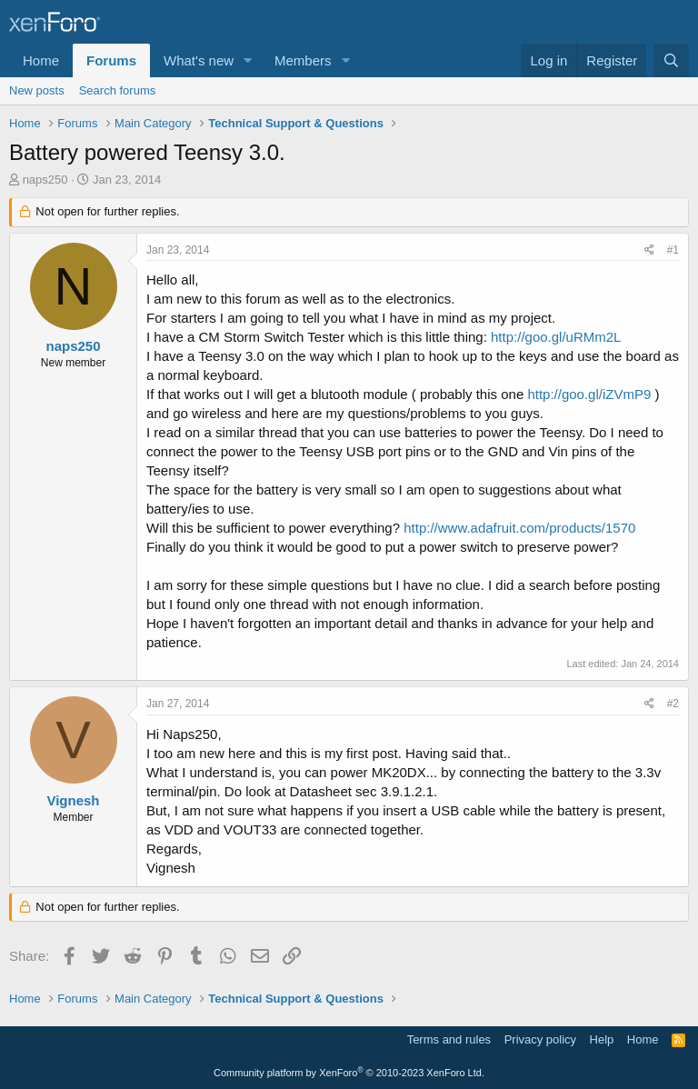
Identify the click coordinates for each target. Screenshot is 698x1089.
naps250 (45, 179)
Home (41, 60)
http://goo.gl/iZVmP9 (589, 394)
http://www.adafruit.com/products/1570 (519, 527)
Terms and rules (449, 1039)
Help (602, 1039)
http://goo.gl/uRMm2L (556, 337)
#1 (673, 250)
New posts (37, 90)
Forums (111, 60)
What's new (199, 60)
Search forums (117, 90)
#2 (673, 703)
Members (303, 60)
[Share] (649, 250)
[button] (248, 60)
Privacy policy (540, 1039)
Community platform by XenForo (349, 1072)
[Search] (671, 60)
